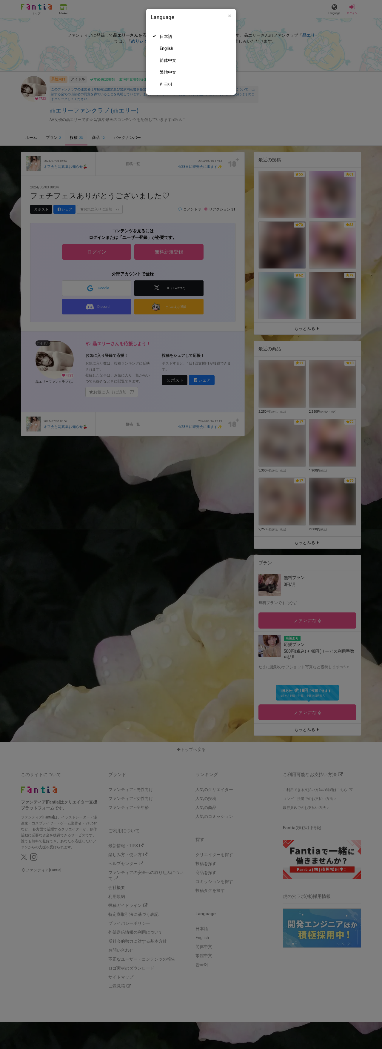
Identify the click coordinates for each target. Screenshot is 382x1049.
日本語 (166, 36)
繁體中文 (168, 72)
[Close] (229, 16)
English (166, 48)
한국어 (166, 84)
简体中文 (168, 60)
